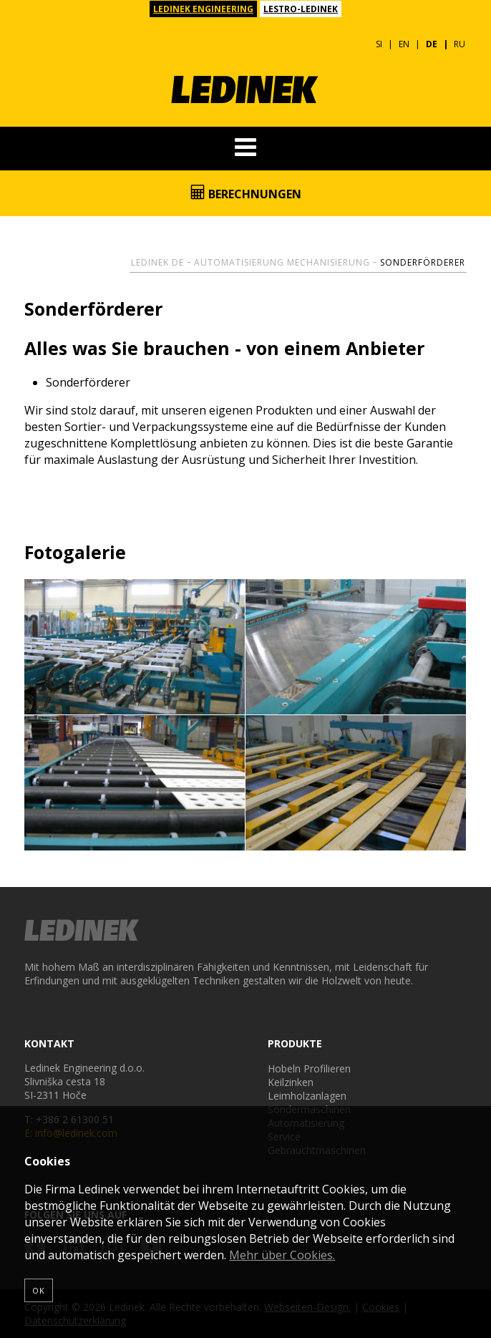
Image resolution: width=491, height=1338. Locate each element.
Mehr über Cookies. (282, 1255)
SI (379, 44)
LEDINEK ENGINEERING (203, 9)
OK (38, 1290)
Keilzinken (290, 1082)
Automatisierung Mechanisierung (282, 262)
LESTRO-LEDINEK (300, 9)
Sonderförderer (422, 262)
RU (459, 44)
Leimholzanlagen (307, 1095)
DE (431, 44)
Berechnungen (245, 193)
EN (404, 44)
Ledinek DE (157, 262)
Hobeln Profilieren (309, 1068)
